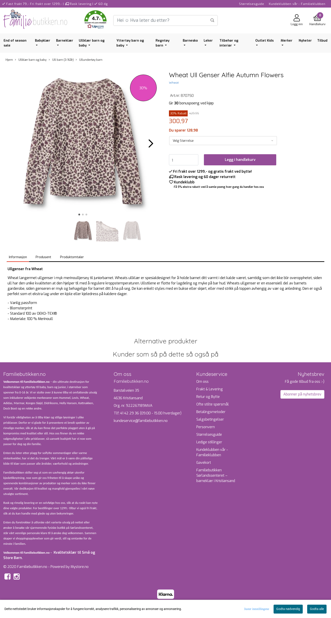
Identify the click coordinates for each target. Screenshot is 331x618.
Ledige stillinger (209, 442)
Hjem (9, 60)
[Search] (165, 20)
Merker (286, 40)
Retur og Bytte (208, 396)
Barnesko (190, 40)
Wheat (174, 83)
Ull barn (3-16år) (61, 60)
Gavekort (203, 462)
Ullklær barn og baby (92, 43)
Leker (208, 40)
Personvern (205, 427)
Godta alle (317, 609)
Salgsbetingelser (210, 419)
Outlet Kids (264, 40)
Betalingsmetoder (210, 411)
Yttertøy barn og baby (130, 43)
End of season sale (15, 43)
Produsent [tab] (43, 257)
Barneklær (64, 40)
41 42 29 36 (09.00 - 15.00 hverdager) (150, 413)
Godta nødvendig (288, 609)
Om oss (202, 381)
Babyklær (42, 40)
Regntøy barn (162, 43)
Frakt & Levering (209, 389)
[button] (95, 20)
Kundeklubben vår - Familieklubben (297, 4)
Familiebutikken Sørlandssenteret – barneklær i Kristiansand (215, 475)
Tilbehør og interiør (228, 43)
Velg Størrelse (183, 141)
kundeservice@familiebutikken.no (141, 420)
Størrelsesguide (251, 4)
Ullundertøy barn (89, 60)
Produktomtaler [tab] (72, 257)
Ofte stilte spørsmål (212, 404)
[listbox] (223, 140)
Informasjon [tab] (18, 257)
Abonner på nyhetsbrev (302, 394)
